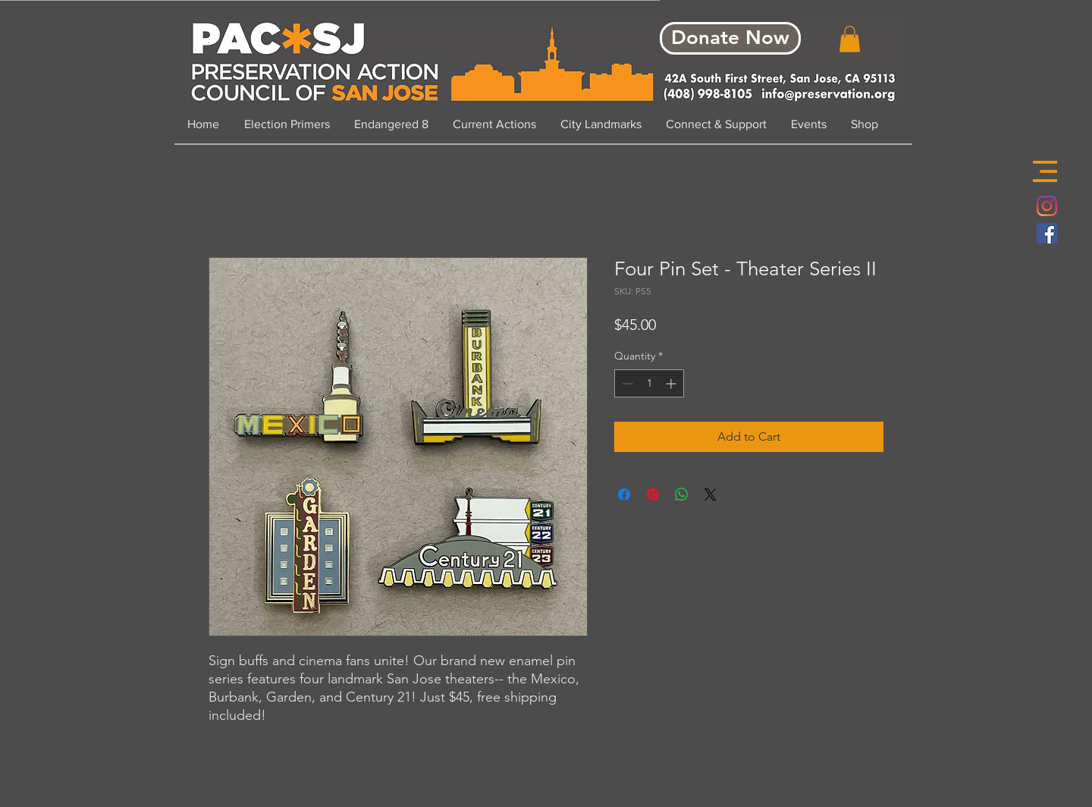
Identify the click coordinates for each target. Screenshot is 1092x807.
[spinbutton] (649, 383)
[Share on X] (710, 494)
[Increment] (672, 383)
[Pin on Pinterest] (653, 494)
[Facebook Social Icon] (1047, 233)
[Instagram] (1047, 206)
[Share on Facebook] (624, 494)
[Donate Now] (730, 38)
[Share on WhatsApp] (682, 494)
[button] (1045, 171)
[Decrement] (626, 383)
